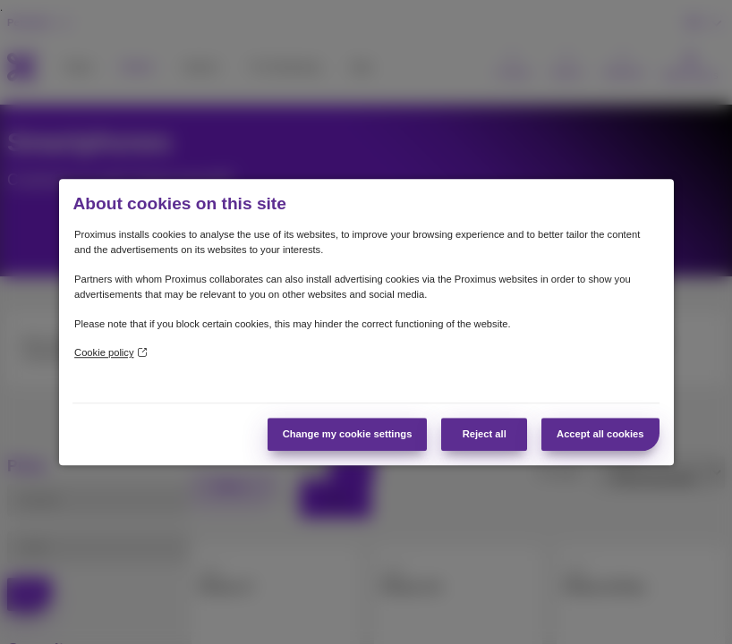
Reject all (484, 433)
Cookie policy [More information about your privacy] (110, 353)
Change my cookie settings (348, 433)
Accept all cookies (600, 433)
